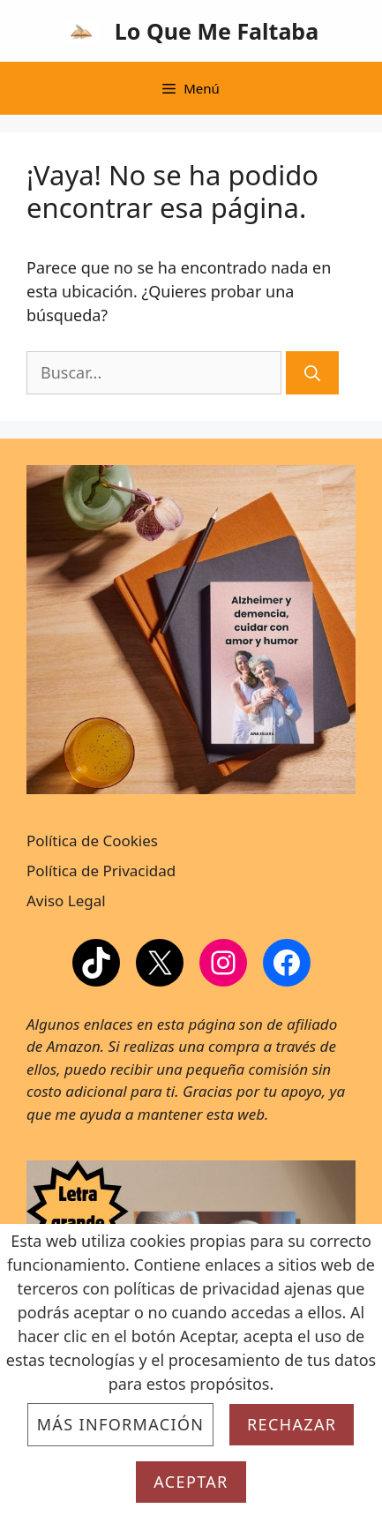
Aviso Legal (66, 900)
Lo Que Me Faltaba (216, 31)
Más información (121, 1424)
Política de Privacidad (101, 870)
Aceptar (191, 1481)
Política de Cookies (92, 840)
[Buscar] (312, 372)
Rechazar (291, 1424)
